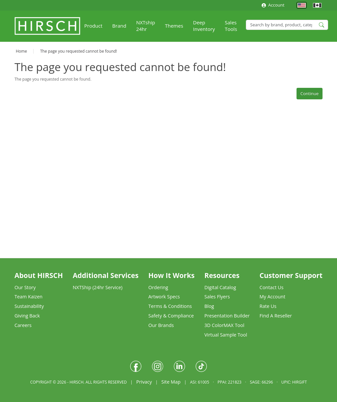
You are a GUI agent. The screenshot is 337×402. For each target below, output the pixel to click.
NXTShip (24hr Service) (97, 287)
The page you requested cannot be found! (78, 51)
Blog (209, 306)
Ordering (158, 287)
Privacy (144, 382)
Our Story (25, 287)
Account (273, 5)
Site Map (170, 382)
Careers (23, 325)
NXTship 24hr (145, 25)
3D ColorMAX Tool (224, 325)
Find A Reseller (276, 316)
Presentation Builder (227, 316)
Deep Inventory (204, 25)
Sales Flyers (217, 296)
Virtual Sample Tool (225, 335)
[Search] (287, 25)
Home (21, 51)
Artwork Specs (164, 296)
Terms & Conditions (170, 306)
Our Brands (161, 325)
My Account (272, 296)
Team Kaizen (28, 296)
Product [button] (93, 25)
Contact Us (272, 287)
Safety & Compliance (171, 316)
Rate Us (268, 306)
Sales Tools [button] (231, 25)
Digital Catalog (220, 287)
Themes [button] (174, 25)
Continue (309, 93)
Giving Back (27, 316)
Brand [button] (119, 25)
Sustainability (29, 306)
